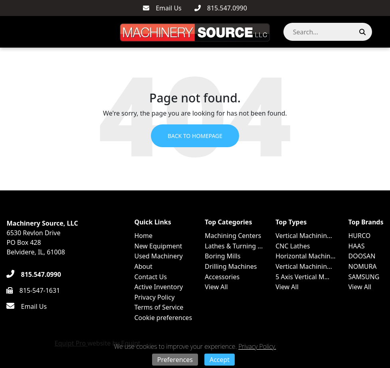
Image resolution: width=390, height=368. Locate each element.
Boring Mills (222, 256)
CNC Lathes (292, 246)
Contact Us (150, 276)
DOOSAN (362, 256)
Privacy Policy (154, 297)
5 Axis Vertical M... (302, 276)
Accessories (222, 276)
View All (216, 286)
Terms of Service (158, 307)
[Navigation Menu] (8, 32)
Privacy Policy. (257, 346)
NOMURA (362, 266)
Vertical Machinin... (303, 235)
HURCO (359, 235)
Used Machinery (158, 256)
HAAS (356, 246)
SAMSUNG (364, 276)
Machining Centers (233, 235)
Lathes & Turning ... (234, 246)
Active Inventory (158, 286)
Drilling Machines (231, 266)
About (143, 266)
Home (143, 235)
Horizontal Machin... (305, 256)
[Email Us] (162, 8)
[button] (379, 32)
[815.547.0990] (220, 8)
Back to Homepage (195, 136)
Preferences (175, 359)
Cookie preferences (163, 317)
